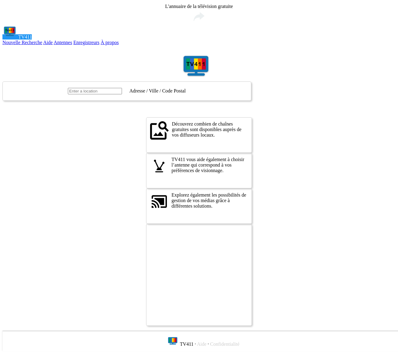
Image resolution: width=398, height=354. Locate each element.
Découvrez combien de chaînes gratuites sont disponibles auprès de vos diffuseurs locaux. (195, 130)
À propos (110, 42)
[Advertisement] (199, 275)
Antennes (63, 42)
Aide (48, 42)
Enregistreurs (86, 42)
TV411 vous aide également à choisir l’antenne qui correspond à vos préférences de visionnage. (197, 166)
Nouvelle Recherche (22, 42)
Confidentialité (224, 344)
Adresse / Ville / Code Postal (157, 90)
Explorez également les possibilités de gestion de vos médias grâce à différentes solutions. (198, 201)
